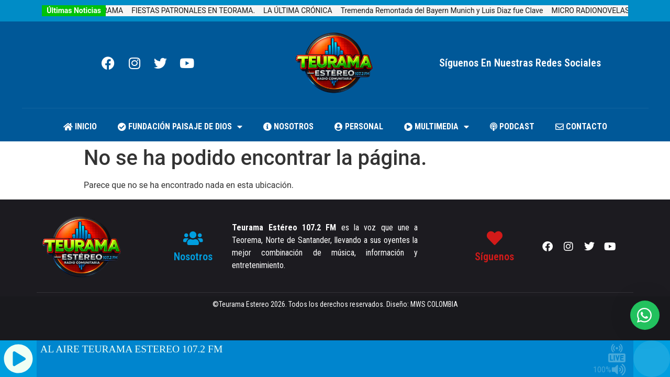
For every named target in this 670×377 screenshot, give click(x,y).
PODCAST (512, 126)
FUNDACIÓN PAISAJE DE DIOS (180, 126)
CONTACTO (581, 126)
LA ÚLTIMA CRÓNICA (305, 10)
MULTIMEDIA (436, 126)
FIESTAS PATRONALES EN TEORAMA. (201, 10)
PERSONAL (358, 126)
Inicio (80, 126)
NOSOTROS (288, 126)
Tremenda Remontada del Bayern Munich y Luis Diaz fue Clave (449, 10)
